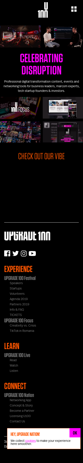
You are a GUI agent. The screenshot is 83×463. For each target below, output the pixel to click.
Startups (16, 288)
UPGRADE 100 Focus (18, 320)
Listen (14, 370)
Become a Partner (22, 410)
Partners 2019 (19, 304)
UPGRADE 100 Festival (20, 278)
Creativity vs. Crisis (23, 325)
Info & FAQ (17, 309)
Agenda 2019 (19, 299)
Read (13, 360)
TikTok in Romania (22, 331)
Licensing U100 (20, 416)
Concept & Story (21, 405)
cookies (30, 440)
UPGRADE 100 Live (17, 355)
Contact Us (17, 421)
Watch (14, 365)
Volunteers (17, 293)
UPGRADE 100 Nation (19, 395)
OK (75, 432)
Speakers (16, 283)
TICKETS (16, 315)
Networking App (20, 400)
